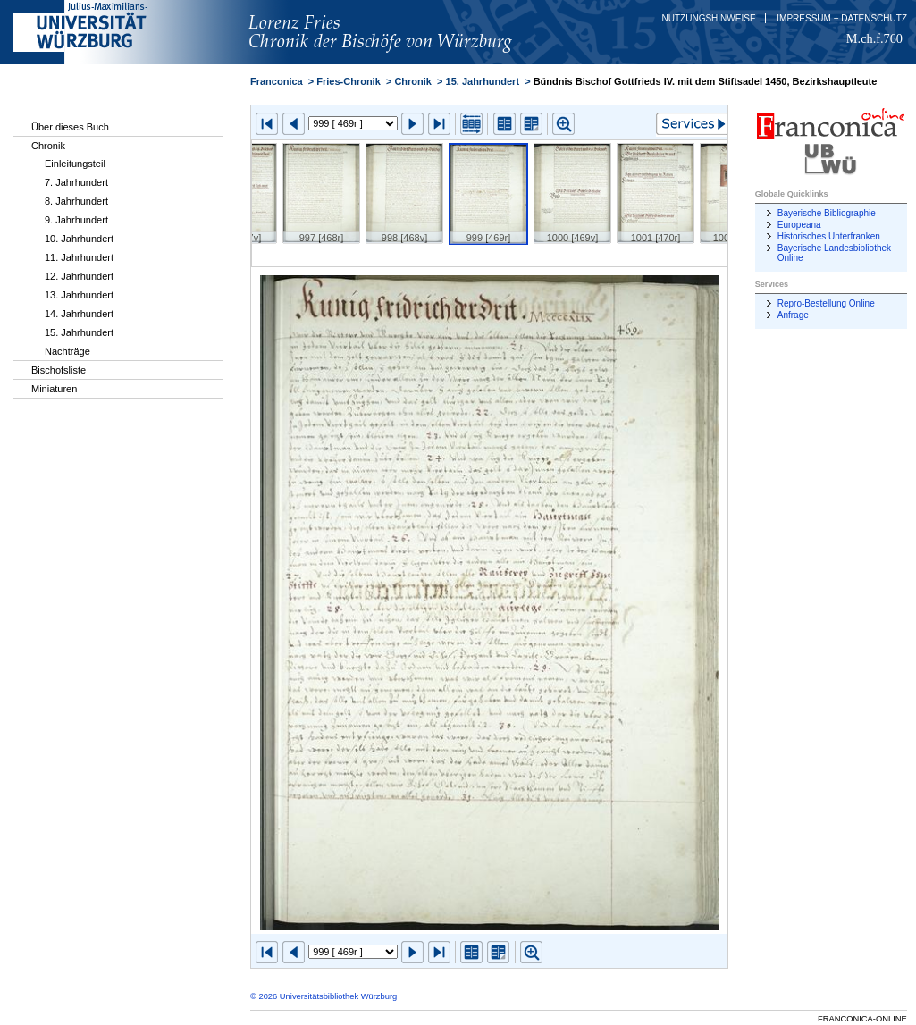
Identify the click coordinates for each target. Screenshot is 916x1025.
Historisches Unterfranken (828, 236)
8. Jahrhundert (76, 201)
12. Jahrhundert (79, 276)
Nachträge (67, 351)
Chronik (48, 145)
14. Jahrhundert (79, 313)
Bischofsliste (58, 370)
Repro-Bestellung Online (826, 303)
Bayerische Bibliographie (826, 213)
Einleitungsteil (75, 163)
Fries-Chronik (348, 81)
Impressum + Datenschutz (842, 18)
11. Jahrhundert (79, 257)
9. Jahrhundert (76, 219)
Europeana (799, 225)
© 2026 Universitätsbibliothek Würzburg (323, 996)
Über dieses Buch (70, 127)
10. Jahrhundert (79, 238)
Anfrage (793, 315)
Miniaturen (54, 388)
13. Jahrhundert (79, 295)
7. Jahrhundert (76, 182)
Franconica (276, 81)
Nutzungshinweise (709, 18)
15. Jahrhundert (79, 332)
